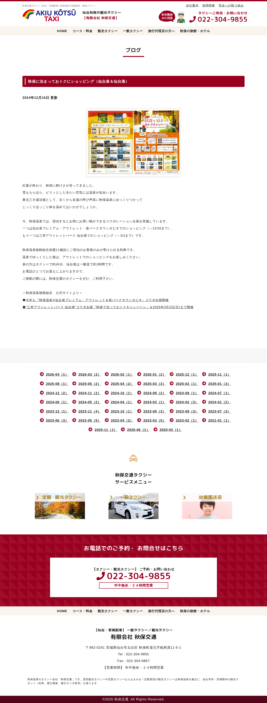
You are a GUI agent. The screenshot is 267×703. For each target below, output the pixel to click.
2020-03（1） (171, 430)
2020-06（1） (138, 430)
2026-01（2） (154, 374)
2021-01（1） (219, 420)
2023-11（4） (89, 411)
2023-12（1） (57, 411)
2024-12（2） (57, 393)
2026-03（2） (89, 374)
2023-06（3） (57, 420)
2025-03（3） (154, 384)
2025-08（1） (57, 384)
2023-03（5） (154, 420)
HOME (62, 31)
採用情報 (208, 5)
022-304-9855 (223, 19)
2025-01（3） (219, 384)
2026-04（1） (57, 374)
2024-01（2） (219, 402)
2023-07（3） (219, 411)
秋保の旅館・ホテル (195, 31)
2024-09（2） (154, 393)
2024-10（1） (122, 393)
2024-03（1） (154, 402)
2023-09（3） (154, 411)
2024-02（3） (187, 402)
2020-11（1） (106, 430)
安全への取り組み (231, 5)
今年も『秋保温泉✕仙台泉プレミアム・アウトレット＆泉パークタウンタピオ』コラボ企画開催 (97, 300)
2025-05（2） (89, 384)
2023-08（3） (187, 411)
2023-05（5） (89, 420)
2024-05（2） (89, 402)
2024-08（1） (187, 393)
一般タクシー (133, 31)
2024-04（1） (122, 402)
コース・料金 (82, 31)
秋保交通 (121, 699)
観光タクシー (108, 31)
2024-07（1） (219, 393)
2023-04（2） (122, 420)
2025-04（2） (122, 384)
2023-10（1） (122, 411)
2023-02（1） (187, 420)
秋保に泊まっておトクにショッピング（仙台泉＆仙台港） (78, 81)
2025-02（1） (187, 384)
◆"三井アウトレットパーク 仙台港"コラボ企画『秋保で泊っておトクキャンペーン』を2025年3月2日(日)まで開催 (108, 307)
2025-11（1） (219, 374)
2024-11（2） (89, 393)
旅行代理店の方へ (161, 31)
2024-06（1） (57, 402)
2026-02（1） (122, 374)
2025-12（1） (187, 374)
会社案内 (192, 5)
